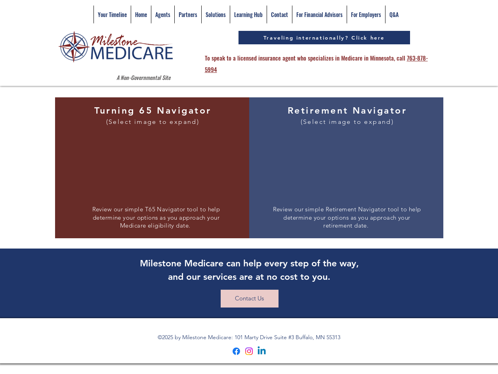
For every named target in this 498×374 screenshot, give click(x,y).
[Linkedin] (262, 351)
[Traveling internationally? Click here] (324, 37)
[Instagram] (249, 351)
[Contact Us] (250, 299)
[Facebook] (236, 351)
